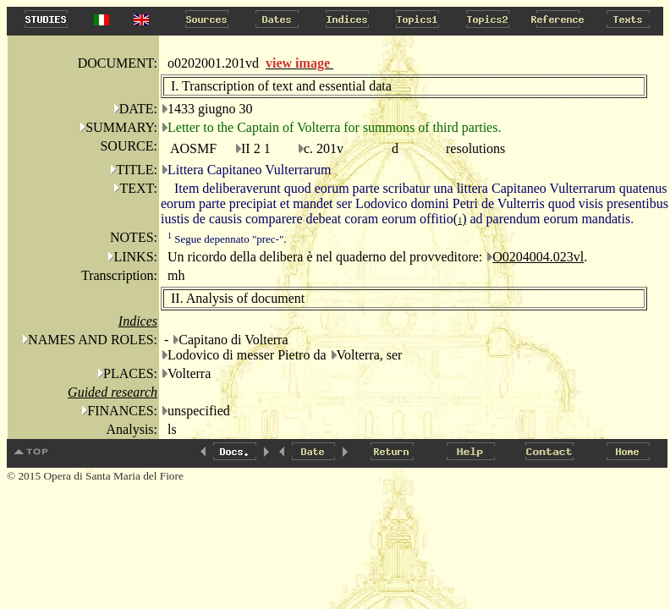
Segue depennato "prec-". (227, 239)
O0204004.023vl (538, 257)
